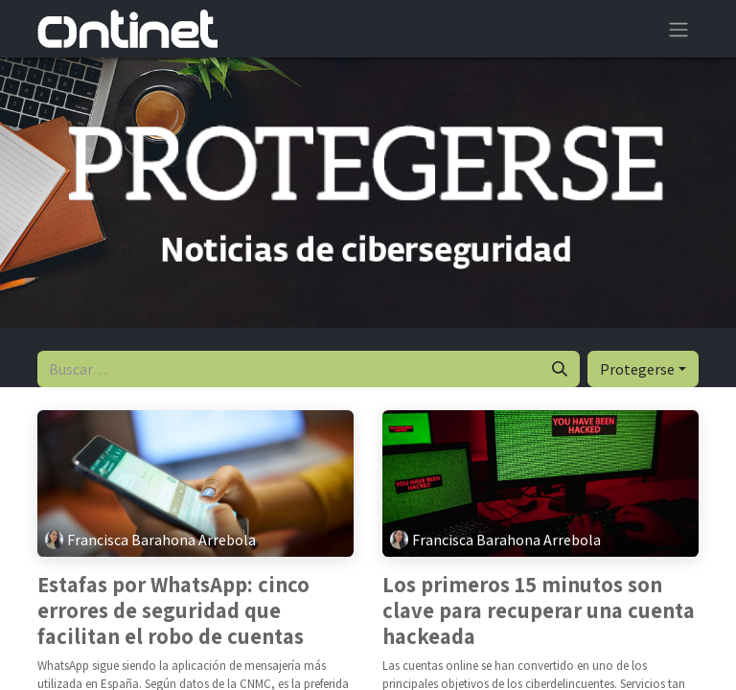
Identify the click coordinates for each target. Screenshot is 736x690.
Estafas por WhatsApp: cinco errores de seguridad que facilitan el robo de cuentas (173, 611)
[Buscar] (560, 369)
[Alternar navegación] (678, 29)
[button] (643, 369)
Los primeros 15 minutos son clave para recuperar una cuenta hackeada (538, 611)
